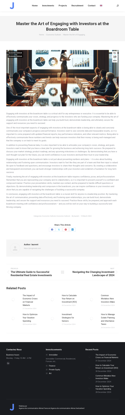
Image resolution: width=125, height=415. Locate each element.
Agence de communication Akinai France (34, 408)
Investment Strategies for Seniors (68, 317)
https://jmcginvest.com (32, 248)
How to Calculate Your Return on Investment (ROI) (69, 298)
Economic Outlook (15, 53)
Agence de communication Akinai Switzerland (67, 408)
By (75, 216)
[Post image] (13, 300)
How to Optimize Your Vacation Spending (30, 317)
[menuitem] (101, 10)
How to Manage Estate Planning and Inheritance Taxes (108, 319)
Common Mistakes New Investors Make (108, 298)
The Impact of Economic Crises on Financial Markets (30, 300)
